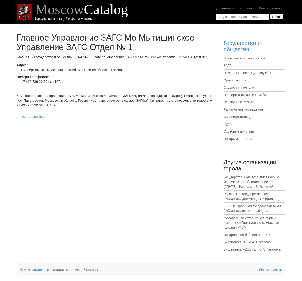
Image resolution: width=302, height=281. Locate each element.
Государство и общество (242, 46)
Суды (228, 124)
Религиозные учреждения (243, 109)
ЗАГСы (229, 65)
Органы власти (235, 80)
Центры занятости (238, 139)
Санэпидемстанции (238, 117)
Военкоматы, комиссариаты (245, 58)
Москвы (32, 117)
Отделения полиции (239, 87)
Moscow (81, 9)
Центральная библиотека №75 (247, 235)
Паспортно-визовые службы (245, 95)
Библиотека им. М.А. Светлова (247, 242)
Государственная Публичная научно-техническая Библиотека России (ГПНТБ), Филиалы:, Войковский (252, 182)
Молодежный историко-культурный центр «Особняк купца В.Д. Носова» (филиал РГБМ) (251, 222)
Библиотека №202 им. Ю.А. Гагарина (252, 249)
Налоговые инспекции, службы (247, 73)
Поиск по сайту (270, 8)
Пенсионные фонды (239, 102)
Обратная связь (269, 270)
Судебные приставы (239, 131)
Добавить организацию (234, 8)
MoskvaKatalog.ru (37, 270)
